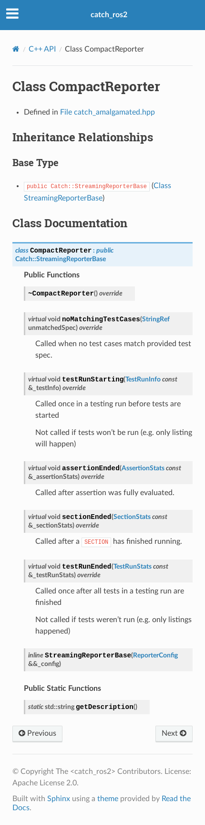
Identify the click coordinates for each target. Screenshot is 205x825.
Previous (37, 733)
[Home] (16, 49)
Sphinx (58, 799)
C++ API (42, 49)
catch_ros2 (109, 15)
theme (107, 799)
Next (174, 733)
